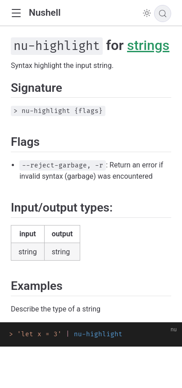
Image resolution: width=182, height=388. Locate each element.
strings (148, 45)
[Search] (162, 13)
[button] (16, 13)
